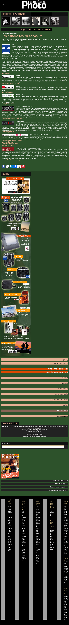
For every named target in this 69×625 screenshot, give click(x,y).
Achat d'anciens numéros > (60, 485)
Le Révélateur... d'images (66, 516)
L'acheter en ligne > (62, 480)
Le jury (66, 402)
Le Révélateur (38, 532)
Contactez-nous (63, 412)
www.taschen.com (7, 141)
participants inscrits (62, 362)
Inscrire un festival (66, 559)
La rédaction (66, 594)
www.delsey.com (7, 92)
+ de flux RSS (65, 541)
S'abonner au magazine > (60, 482)
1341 (65, 358)
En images (37, 522)
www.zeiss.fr (5, 73)
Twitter (23, 536)
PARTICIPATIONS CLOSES (60, 367)
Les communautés (62, 391)
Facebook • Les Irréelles (24, 525)
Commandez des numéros (9, 510)
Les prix (65, 375)
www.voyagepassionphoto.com (11, 118)
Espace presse (63, 407)
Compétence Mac (52, 508)
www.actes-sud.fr (7, 144)
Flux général (66, 503)
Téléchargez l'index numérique (10, 517)
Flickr (23, 541)
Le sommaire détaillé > (61, 477)
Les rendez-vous (66, 530)
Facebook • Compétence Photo (24, 510)
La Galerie (37, 527)
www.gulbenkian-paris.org (10, 159)
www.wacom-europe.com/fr (10, 83)
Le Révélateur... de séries (66, 524)
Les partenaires (63, 386)
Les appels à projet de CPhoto (38, 514)
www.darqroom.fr (7, 131)
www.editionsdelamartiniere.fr (11, 140)
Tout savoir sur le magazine (38, 505)
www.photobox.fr (7, 103)
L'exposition (64, 381)
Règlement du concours (61, 396)
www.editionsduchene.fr (9, 143)
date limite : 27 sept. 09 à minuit (59, 370)
